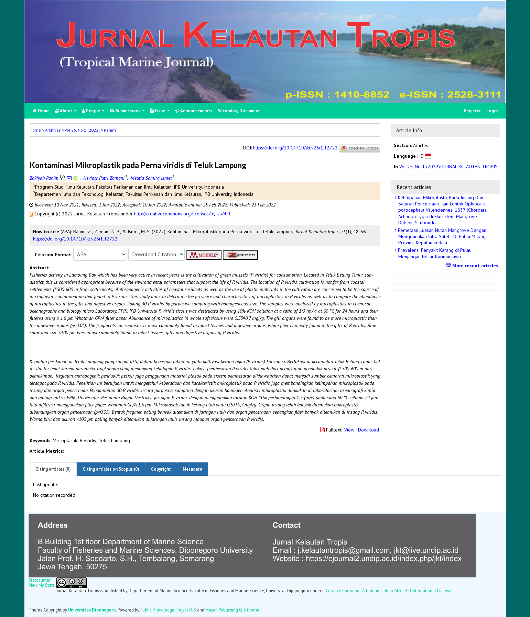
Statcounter (40, 580)
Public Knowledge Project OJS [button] (168, 610)
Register (472, 111)
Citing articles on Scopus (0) (111, 469)
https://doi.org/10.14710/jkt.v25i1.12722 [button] (75, 239)
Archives (53, 130)
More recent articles (473, 265)
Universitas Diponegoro (92, 610)
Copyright (161, 469)
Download (368, 430)
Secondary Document (239, 111)
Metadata (192, 469)
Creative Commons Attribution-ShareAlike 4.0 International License (388, 590)
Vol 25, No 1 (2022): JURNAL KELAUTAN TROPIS (448, 167)
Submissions (125, 111)
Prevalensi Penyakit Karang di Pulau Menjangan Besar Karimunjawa (434, 253)
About (64, 111)
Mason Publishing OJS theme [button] (232, 610)
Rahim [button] (110, 130)
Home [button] (35, 130)
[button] (32, 214)
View (349, 430)
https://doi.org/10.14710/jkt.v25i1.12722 (295, 148)
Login (492, 111)
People (91, 111)
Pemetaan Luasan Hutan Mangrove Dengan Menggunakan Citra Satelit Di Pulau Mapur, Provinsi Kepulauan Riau (441, 236)
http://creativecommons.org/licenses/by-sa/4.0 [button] (182, 214)
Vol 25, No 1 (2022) (82, 130)
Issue (158, 111)
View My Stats (41, 585)
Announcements (193, 111)
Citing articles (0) (53, 469)
